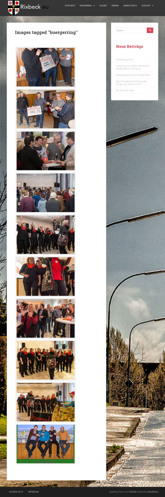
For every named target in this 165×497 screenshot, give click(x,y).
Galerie (103, 5)
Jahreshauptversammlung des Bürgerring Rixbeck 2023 (131, 83)
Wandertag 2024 (124, 59)
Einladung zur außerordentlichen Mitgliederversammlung (133, 67)
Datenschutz (16, 491)
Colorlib (132, 491)
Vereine (115, 5)
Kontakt (146, 5)
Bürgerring (86, 5)
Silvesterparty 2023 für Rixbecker (133, 74)
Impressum (33, 491)
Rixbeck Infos (130, 5)
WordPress (153, 491)
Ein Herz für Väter (125, 90)
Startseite (70, 5)
